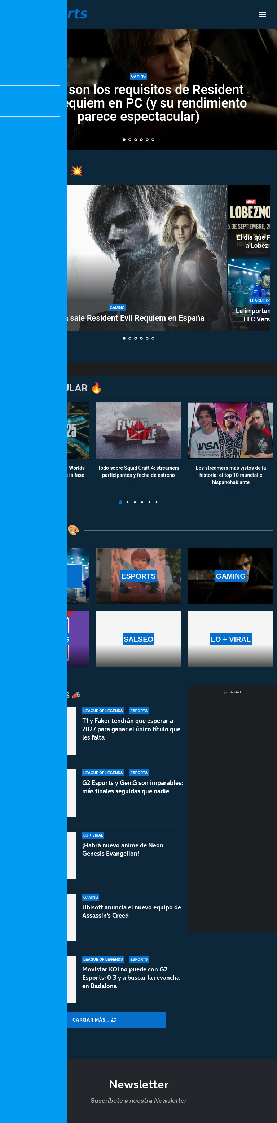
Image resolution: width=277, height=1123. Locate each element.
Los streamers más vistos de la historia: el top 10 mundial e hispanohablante (231, 475)
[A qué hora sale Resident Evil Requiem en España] (117, 258)
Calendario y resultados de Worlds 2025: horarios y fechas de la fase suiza (46, 475)
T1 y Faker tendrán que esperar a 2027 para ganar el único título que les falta (131, 729)
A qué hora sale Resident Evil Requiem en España (117, 318)
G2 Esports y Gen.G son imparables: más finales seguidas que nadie (132, 791)
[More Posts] (94, 1020)
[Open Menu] (262, 14)
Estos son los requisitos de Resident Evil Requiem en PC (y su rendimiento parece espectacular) (138, 105)
